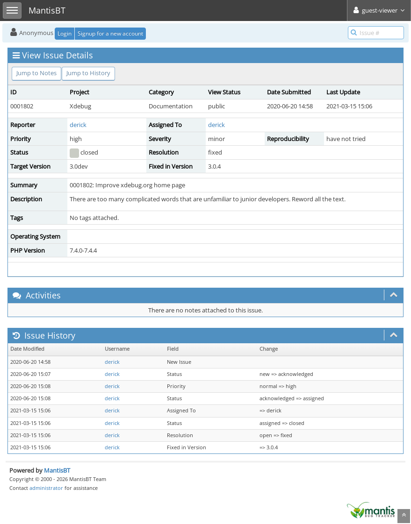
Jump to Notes (36, 73)
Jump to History (88, 73)
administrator (46, 487)
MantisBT (57, 470)
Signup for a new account (110, 33)
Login (65, 33)
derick (78, 124)
